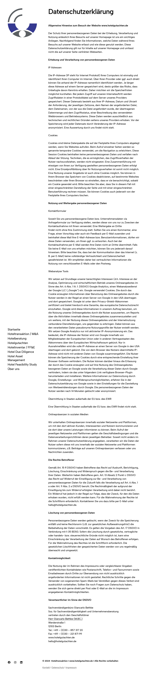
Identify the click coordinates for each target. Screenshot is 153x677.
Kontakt (46, 667)
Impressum (71, 667)
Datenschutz (58, 667)
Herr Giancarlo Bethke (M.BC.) (65, 618)
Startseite (14, 329)
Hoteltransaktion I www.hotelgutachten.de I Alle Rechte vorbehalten (84, 661)
